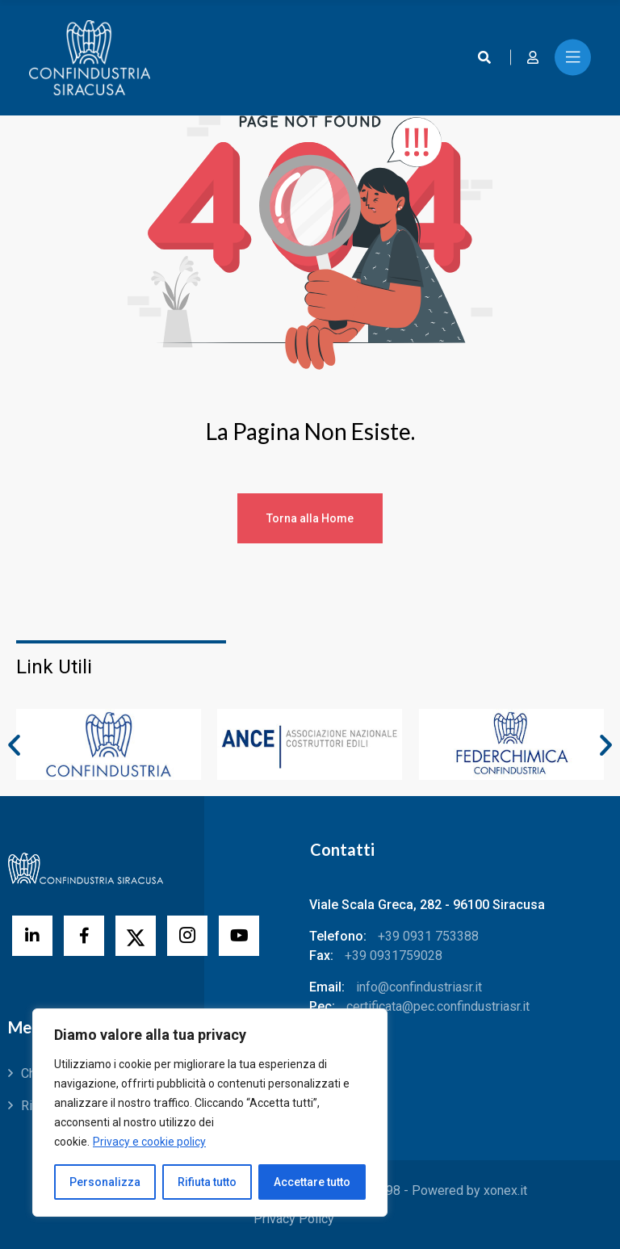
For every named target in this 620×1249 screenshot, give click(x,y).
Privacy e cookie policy (149, 1141)
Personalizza (104, 1182)
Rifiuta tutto (207, 1182)
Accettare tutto (312, 1182)
